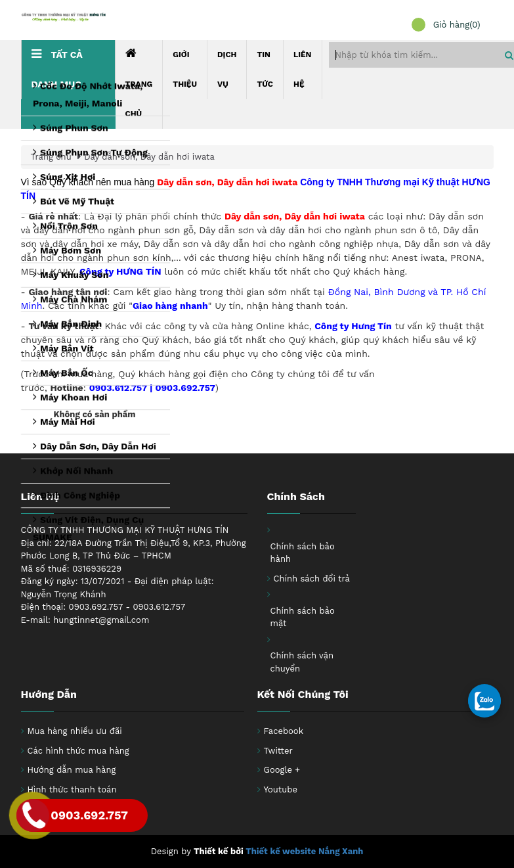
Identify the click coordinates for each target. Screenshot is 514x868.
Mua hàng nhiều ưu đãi (75, 731)
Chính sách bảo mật (302, 617)
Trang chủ (139, 82)
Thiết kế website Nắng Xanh (304, 851)
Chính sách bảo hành (302, 552)
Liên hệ (302, 69)
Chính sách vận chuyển (302, 662)
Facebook (284, 731)
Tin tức (265, 69)
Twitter (278, 751)
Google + (282, 770)
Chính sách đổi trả (312, 578)
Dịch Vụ (227, 69)
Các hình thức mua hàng (78, 751)
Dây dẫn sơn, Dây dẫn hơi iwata (149, 157)
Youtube (280, 789)
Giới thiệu (185, 69)
